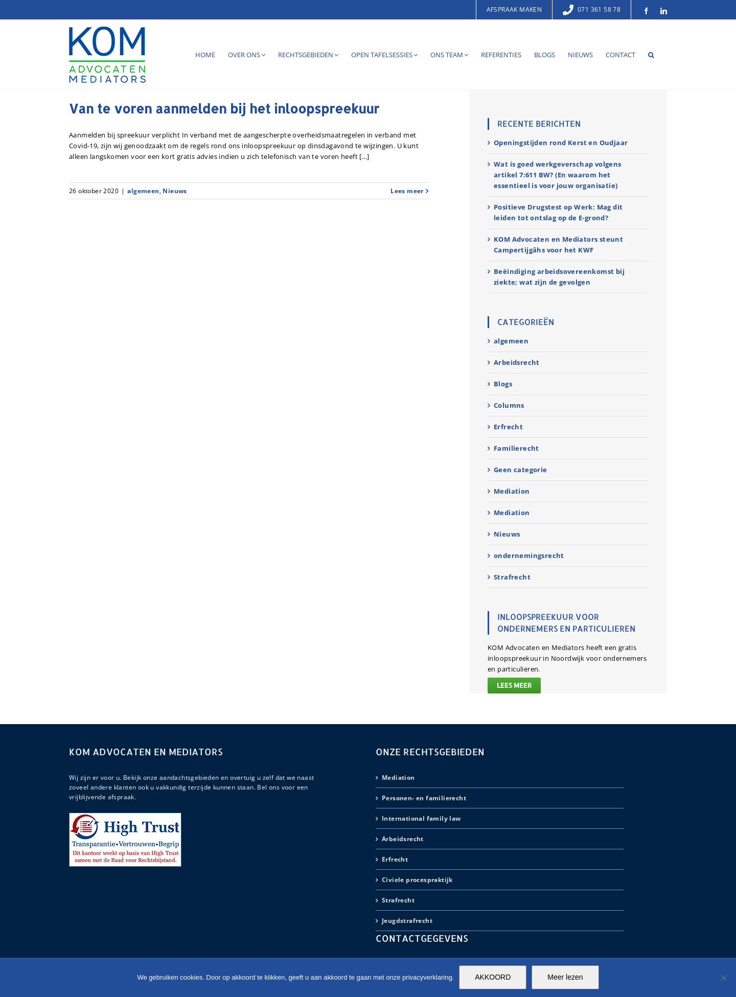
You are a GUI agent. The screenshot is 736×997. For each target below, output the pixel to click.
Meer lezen (565, 977)
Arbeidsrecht (517, 362)
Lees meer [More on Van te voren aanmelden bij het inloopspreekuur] (407, 191)
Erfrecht (508, 426)
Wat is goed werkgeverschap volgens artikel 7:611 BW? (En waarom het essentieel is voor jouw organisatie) (558, 174)
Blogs (503, 383)
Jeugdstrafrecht (407, 920)
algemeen (143, 191)
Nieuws (175, 191)
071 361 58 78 (591, 9)
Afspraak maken (514, 9)
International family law (421, 818)
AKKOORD (493, 977)
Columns (509, 405)
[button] (651, 54)
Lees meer (514, 685)
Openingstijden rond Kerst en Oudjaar (561, 142)
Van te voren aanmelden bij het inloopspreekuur (224, 108)
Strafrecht (512, 577)
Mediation (512, 491)
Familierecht (516, 448)
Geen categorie (520, 469)
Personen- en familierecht (424, 798)
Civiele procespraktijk (417, 879)
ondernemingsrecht (529, 555)
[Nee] (723, 977)
